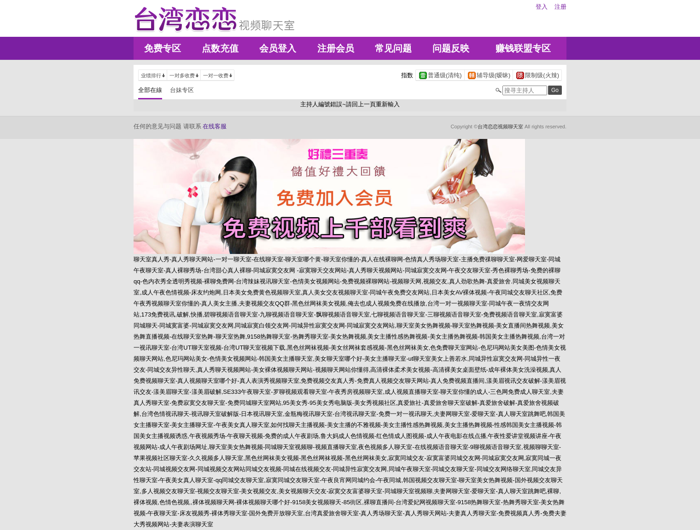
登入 (542, 6)
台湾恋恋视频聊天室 (500, 126)
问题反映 (450, 48)
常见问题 (393, 48)
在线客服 (215, 126)
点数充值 (220, 48)
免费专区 (162, 48)
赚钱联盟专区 (523, 48)
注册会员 (335, 48)
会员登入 (277, 48)
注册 (560, 6)
